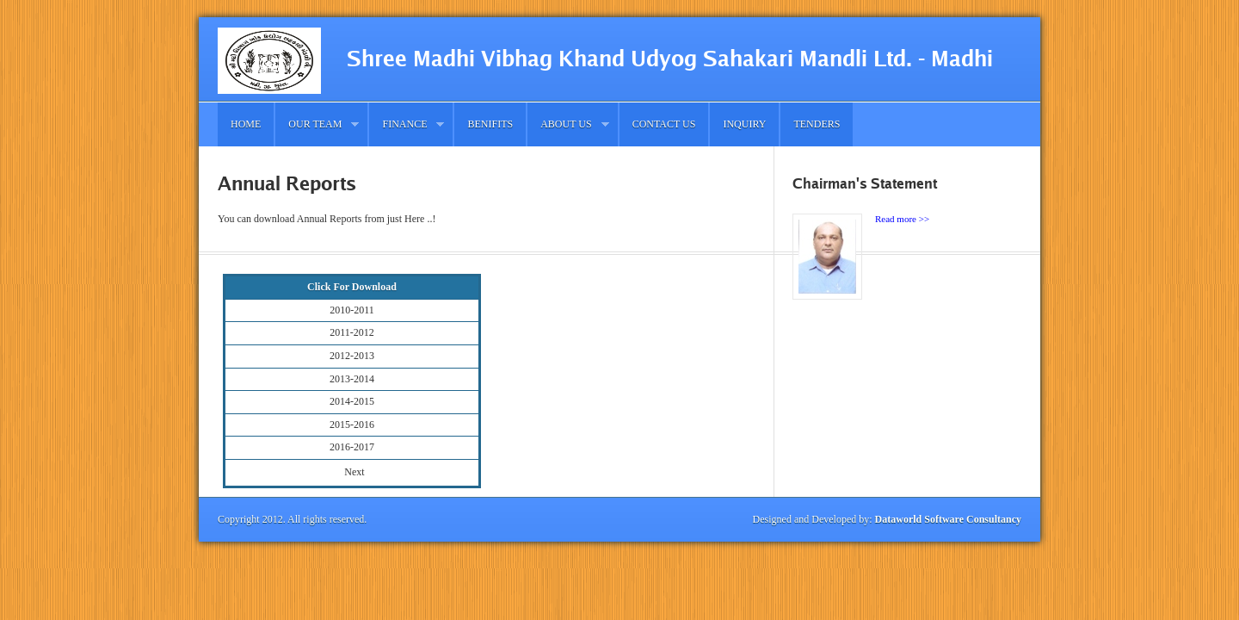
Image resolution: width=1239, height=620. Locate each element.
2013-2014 (352, 379)
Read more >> (902, 219)
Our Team (317, 125)
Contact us (664, 124)
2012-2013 (352, 356)
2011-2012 (352, 332)
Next (354, 472)
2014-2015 (352, 401)
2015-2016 (352, 424)
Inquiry (744, 124)
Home (246, 124)
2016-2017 (352, 447)
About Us (567, 125)
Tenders (816, 124)
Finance (406, 125)
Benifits (490, 124)
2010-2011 (352, 310)
